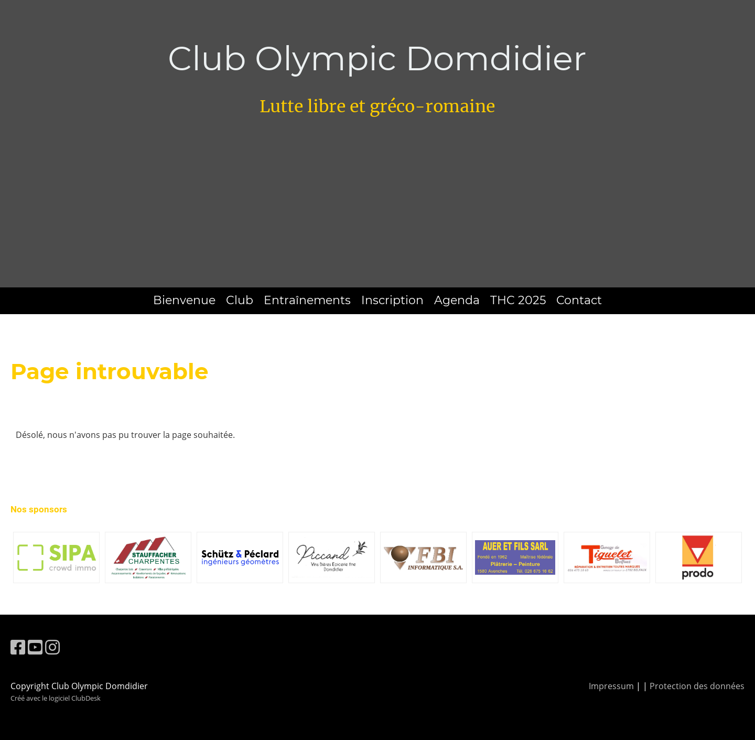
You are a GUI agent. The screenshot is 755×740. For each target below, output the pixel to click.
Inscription (392, 300)
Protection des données (697, 686)
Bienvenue (184, 300)
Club (239, 300)
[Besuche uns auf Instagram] (52, 647)
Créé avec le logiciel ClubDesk (55, 698)
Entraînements (307, 300)
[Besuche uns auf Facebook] (17, 647)
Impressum (611, 686)
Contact (579, 300)
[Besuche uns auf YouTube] (35, 647)
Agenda (457, 300)
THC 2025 (518, 300)
